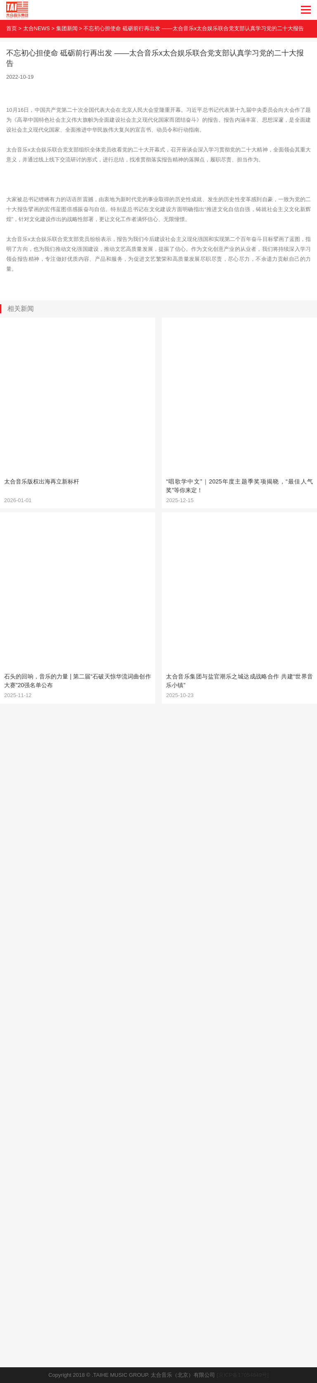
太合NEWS (36, 28)
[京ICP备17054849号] (243, 1375)
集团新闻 (67, 28)
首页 (11, 28)
